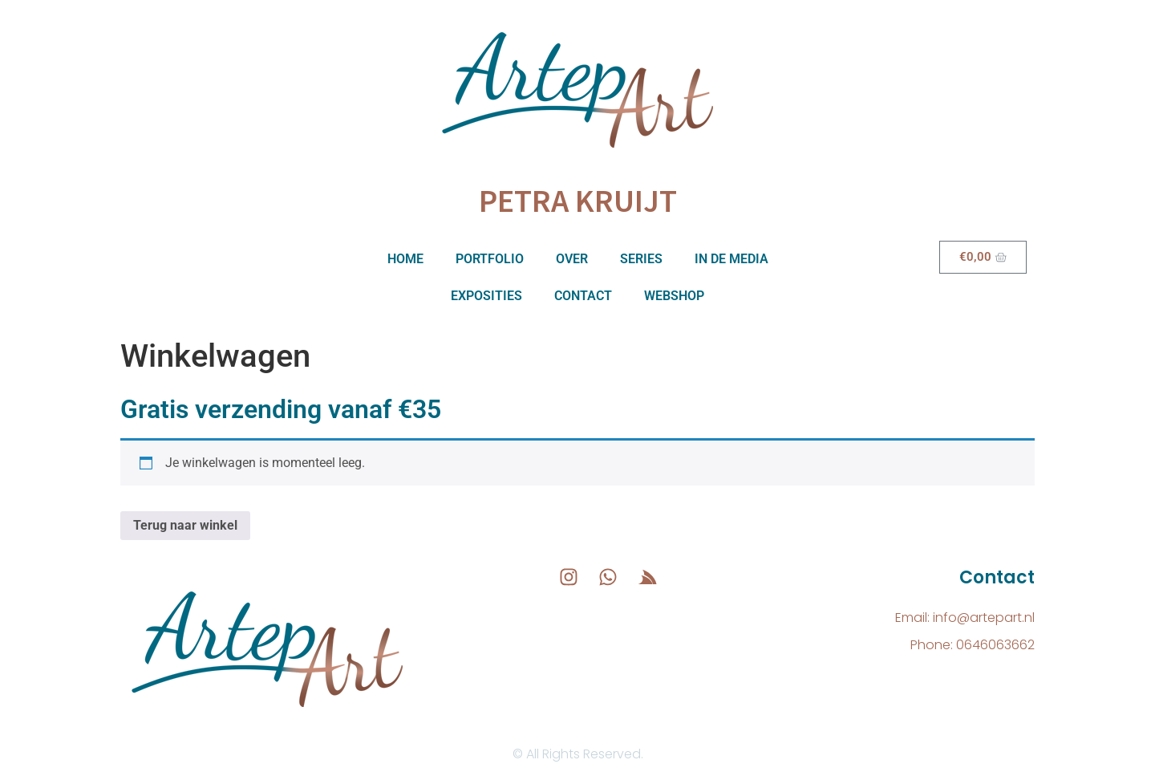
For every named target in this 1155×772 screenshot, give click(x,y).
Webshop (674, 295)
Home (405, 258)
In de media (731, 258)
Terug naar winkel (185, 525)
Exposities (486, 295)
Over (572, 258)
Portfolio (490, 258)
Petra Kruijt (578, 201)
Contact (583, 295)
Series (641, 258)
